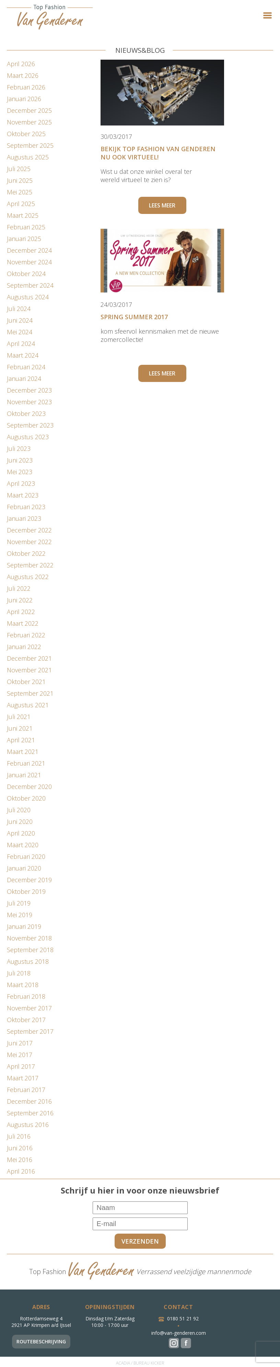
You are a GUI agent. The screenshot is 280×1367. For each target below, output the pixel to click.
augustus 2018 (28, 961)
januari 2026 (24, 99)
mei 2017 (19, 1055)
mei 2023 (19, 472)
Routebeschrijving (41, 1341)
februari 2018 (26, 996)
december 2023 (29, 390)
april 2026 (21, 64)
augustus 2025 (28, 157)
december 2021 (29, 658)
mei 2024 (19, 332)
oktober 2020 (26, 798)
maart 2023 (22, 495)
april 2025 (21, 204)
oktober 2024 (26, 273)
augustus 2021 (28, 705)
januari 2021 (24, 775)
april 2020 (21, 833)
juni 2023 (20, 460)
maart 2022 (22, 623)
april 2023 (21, 483)
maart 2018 (22, 985)
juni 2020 (20, 821)
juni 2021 (20, 728)
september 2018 (30, 950)
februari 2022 (26, 635)
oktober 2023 (26, 413)
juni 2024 (20, 320)
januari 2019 (24, 926)
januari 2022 (24, 647)
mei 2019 (19, 915)
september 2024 (30, 285)
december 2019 (29, 880)
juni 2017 (20, 1043)
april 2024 (21, 343)
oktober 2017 (26, 1020)
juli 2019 (19, 903)
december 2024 (29, 250)
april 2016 (21, 1171)
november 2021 (29, 670)
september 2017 (30, 1031)
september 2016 (30, 1113)
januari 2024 (24, 378)
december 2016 (29, 1101)
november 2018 (29, 938)
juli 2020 (19, 810)
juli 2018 (19, 973)
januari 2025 (24, 239)
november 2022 (29, 542)
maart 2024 (22, 355)
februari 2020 (26, 856)
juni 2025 (20, 180)
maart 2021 (22, 751)
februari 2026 (26, 87)
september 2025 (30, 145)
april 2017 (21, 1066)
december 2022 (29, 530)
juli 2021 (19, 716)
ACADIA (123, 1363)
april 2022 (21, 612)
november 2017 (29, 1008)
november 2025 (29, 122)
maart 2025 (22, 215)
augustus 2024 (28, 297)
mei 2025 (19, 192)
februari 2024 (26, 367)
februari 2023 (26, 507)
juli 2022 (19, 588)
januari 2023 (24, 518)
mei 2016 (19, 1159)
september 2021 (30, 693)
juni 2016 (20, 1148)
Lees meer (162, 205)
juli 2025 (19, 169)
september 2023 (30, 425)
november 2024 (29, 262)
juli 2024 (19, 308)
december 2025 (29, 110)
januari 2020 (24, 868)
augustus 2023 (28, 437)
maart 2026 (22, 75)
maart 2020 (22, 845)
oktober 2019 (26, 891)
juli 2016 (19, 1136)
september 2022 (30, 565)
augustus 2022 (28, 577)
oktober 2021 (26, 681)
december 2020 (29, 786)
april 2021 (21, 740)
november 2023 (29, 402)
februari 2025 (26, 227)
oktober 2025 (26, 134)
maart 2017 (22, 1078)
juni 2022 (20, 600)
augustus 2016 (28, 1124)
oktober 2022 (26, 553)
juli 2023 (19, 448)
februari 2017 (26, 1090)
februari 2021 (26, 763)
